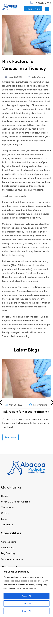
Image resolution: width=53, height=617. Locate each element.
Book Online (33, 8)
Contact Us (7, 524)
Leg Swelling (8, 553)
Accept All (26, 595)
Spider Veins (7, 547)
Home (4, 495)
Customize (26, 603)
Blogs (4, 518)
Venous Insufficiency (12, 558)
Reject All (26, 611)
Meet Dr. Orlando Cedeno (15, 501)
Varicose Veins (8, 541)
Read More (10, 437)
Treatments (7, 507)
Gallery (5, 513)
